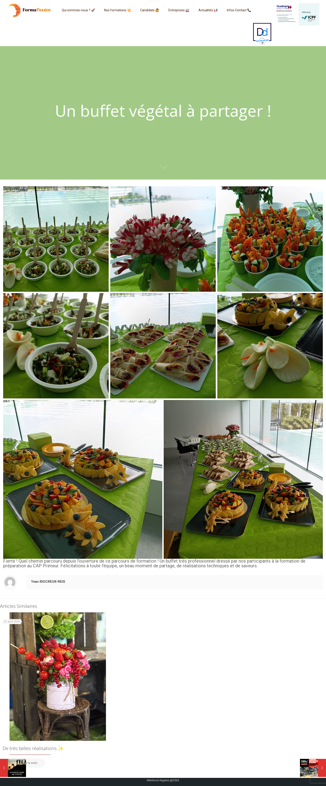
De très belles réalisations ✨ (33, 748)
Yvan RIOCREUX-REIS (48, 582)
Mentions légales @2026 (163, 780)
